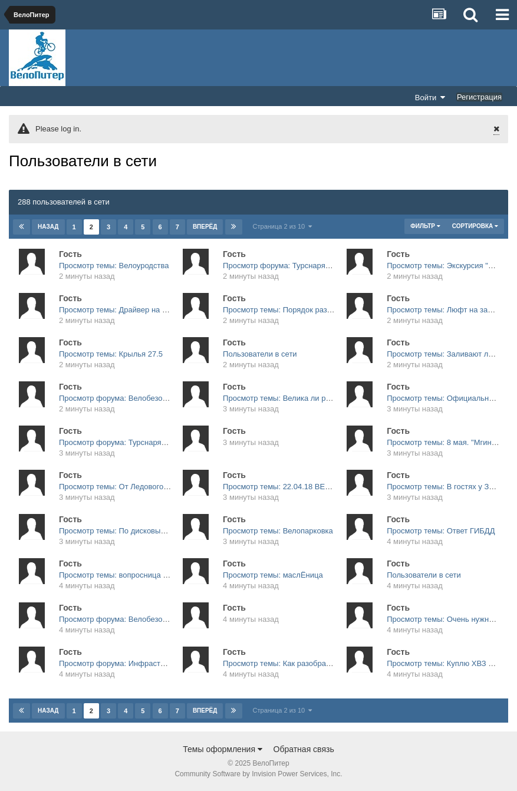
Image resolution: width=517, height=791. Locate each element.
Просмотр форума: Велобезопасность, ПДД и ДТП (149, 398)
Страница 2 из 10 (282, 226)
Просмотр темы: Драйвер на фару (119, 309)
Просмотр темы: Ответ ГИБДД (441, 530)
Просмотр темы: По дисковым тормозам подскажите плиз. (162, 530)
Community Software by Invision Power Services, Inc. (258, 774)
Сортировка (475, 226)
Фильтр (425, 226)
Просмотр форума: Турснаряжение (285, 265)
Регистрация (479, 97)
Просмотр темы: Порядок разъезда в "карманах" (309, 309)
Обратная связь (304, 749)
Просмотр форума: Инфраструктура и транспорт (145, 663)
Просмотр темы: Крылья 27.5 (111, 354)
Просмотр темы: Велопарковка (278, 530)
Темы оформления (222, 749)
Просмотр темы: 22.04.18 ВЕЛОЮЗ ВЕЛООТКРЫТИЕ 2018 (328, 486)
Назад (48, 226)
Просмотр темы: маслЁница (273, 575)
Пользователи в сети (260, 354)
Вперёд (205, 226)
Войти (430, 97)
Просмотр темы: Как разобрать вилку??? (295, 663)
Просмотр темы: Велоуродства (114, 265)
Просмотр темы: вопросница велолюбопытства (143, 575)
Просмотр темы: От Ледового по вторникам (136, 486)
